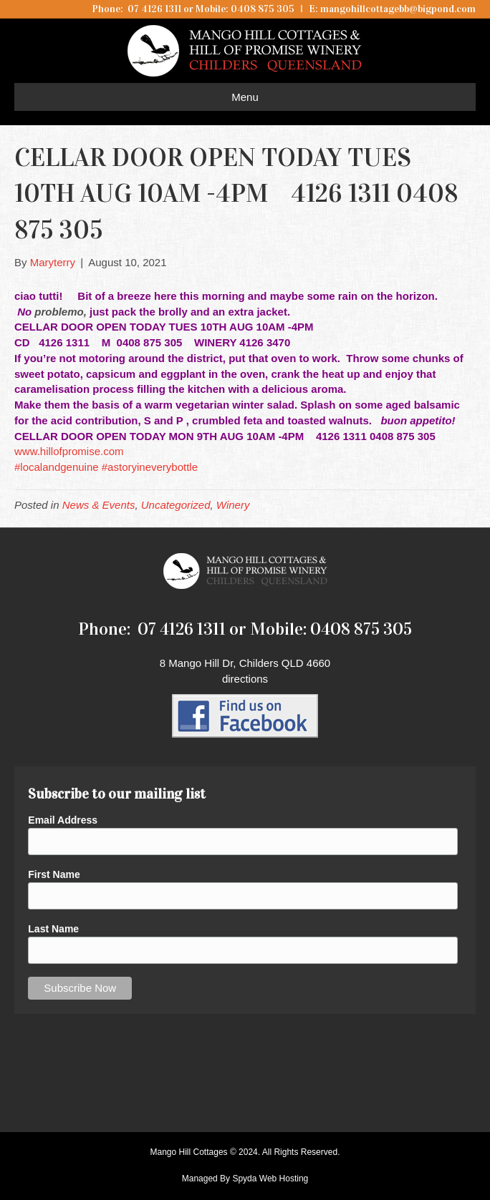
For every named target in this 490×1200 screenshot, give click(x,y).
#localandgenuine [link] (56, 467)
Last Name (53, 929)
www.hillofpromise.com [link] (69, 451)
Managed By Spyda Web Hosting (245, 1179)
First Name (54, 874)
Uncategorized (176, 505)
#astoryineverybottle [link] (150, 467)
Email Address (62, 820)
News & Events (98, 505)
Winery (233, 505)
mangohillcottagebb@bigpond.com (398, 9)
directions (245, 679)
